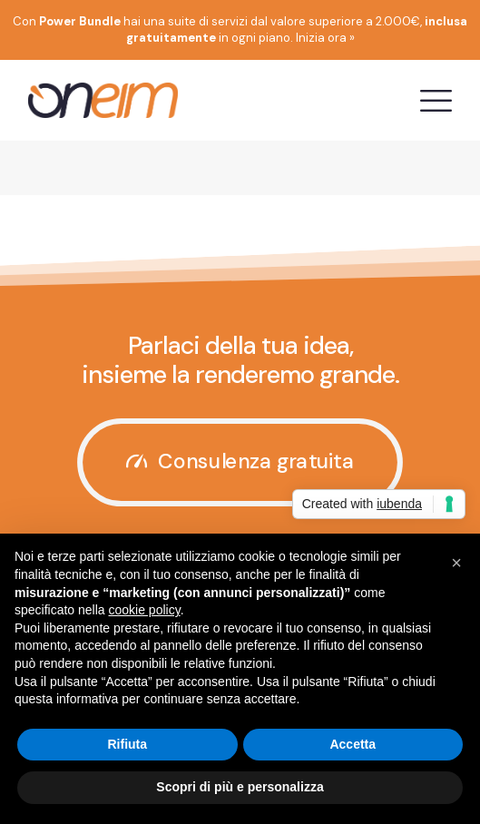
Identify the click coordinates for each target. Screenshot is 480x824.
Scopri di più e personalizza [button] (239, 787)
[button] (456, 562)
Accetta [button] (352, 744)
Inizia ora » (325, 37)
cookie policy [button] (145, 610)
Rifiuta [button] (127, 744)
